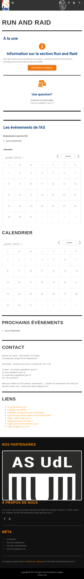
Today (68, 156)
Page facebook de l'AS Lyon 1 (20, 421)
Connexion (11, 539)
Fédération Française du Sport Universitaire (25, 412)
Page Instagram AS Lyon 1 (18, 426)
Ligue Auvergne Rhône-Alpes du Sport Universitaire (29, 415)
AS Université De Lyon (16, 407)
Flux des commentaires (17, 545)
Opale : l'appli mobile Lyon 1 (19, 418)
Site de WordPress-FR (16, 549)
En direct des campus (34, 561)
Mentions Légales (56, 572)
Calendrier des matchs (16, 410)
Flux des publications (15, 542)
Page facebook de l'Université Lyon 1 (23, 423)
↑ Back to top (42, 575)
